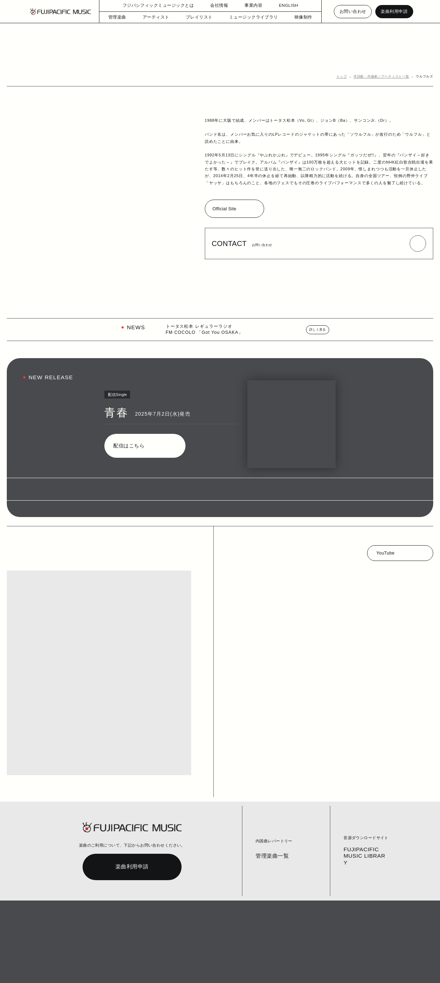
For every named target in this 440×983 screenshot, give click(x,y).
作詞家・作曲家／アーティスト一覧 (385, 77)
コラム (81, 969)
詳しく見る (318, 330)
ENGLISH (285, 5)
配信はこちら (127, 446)
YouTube (385, 554)
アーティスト (160, 17)
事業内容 (251, 5)
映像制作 (297, 17)
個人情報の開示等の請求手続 (175, 969)
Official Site (225, 209)
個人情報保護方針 (133, 969)
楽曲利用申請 (394, 12)
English (210, 969)
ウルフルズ (425, 77)
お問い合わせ (353, 12)
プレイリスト (200, 17)
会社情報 (217, 5)
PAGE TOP (402, 951)
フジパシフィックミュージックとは (159, 5)
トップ (349, 77)
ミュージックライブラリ (250, 17)
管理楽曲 (123, 17)
